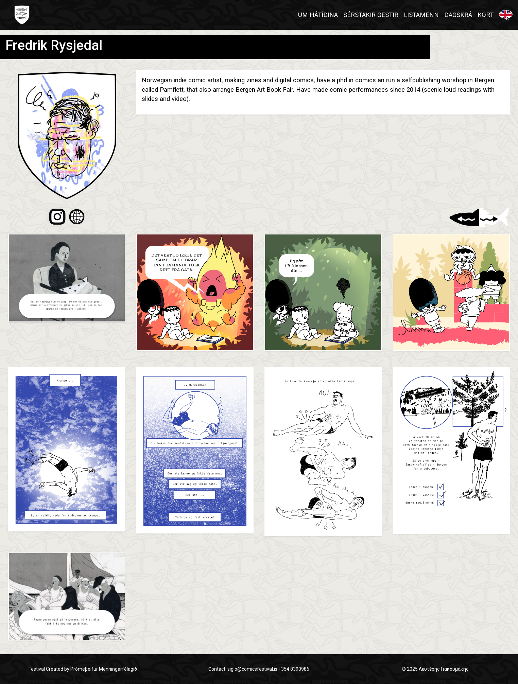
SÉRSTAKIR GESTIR (370, 14)
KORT (486, 14)
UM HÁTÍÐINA (318, 14)
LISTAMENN (421, 14)
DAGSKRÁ (458, 14)
